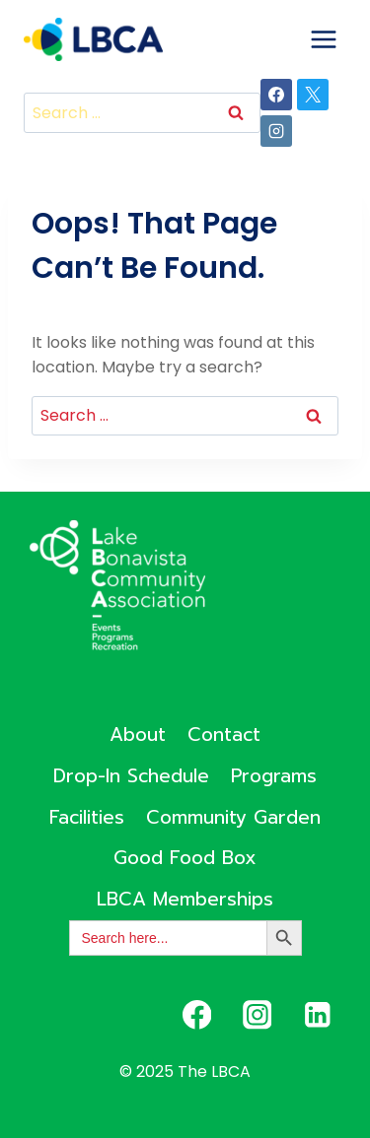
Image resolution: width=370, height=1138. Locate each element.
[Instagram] (276, 131)
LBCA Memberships (185, 899)
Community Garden (233, 817)
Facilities (86, 817)
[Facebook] (276, 94)
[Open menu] (323, 39)
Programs (274, 776)
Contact (223, 734)
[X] (313, 94)
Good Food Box (185, 857)
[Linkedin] (317, 1014)
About (138, 734)
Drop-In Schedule (131, 776)
